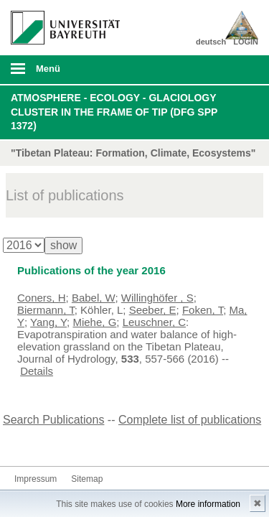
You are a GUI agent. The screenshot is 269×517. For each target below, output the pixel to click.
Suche (234, 69)
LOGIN (245, 41)
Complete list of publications (189, 420)
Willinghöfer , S (157, 298)
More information (208, 504)
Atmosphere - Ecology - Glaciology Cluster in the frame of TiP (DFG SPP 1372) (114, 111)
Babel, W (93, 298)
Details (36, 371)
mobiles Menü (59, 73)
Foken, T (202, 310)
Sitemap (87, 479)
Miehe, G (94, 322)
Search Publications (53, 420)
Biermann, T (46, 310)
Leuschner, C (154, 322)
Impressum (35, 479)
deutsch (211, 41)
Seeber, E (152, 310)
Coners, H (41, 298)
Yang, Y (48, 322)
